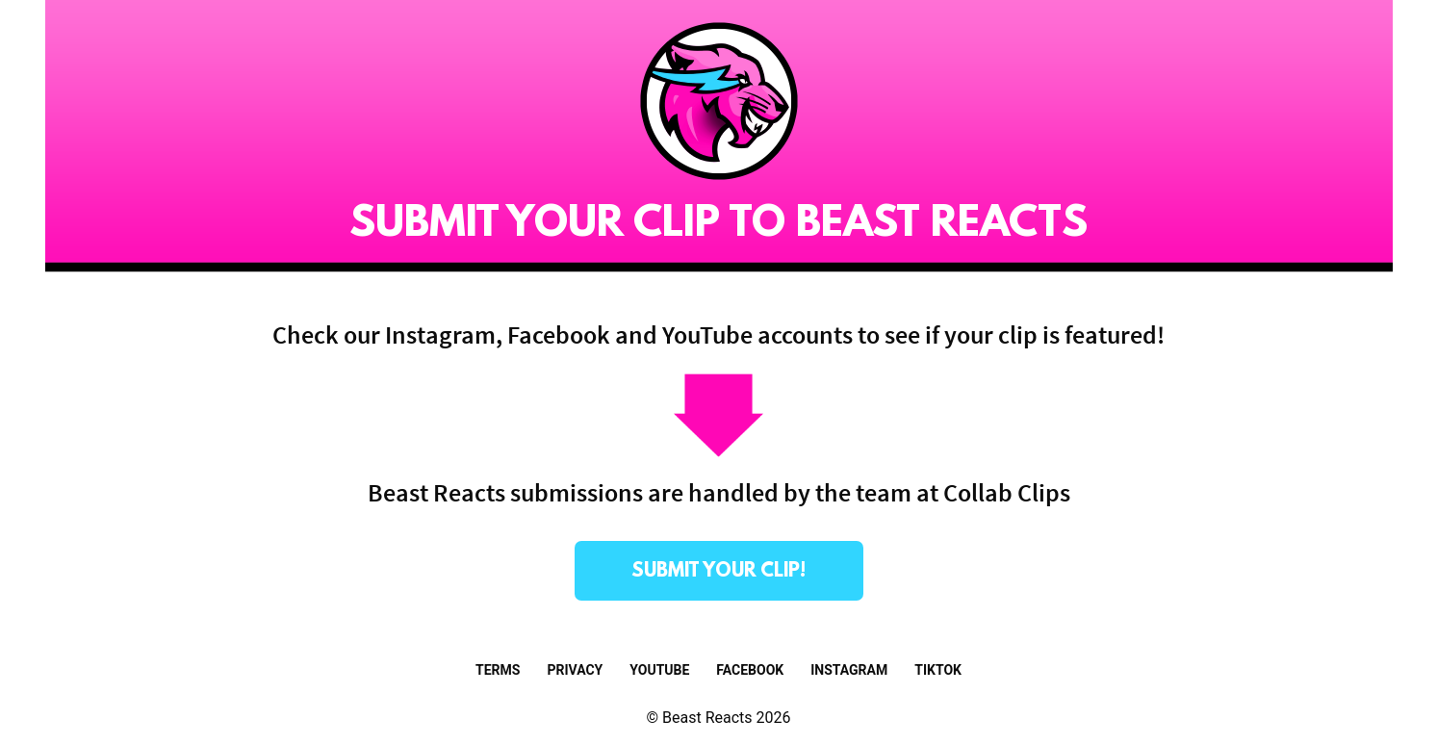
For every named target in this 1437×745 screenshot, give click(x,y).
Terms (497, 670)
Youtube (659, 670)
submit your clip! (718, 571)
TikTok (938, 670)
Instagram (848, 670)
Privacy (575, 670)
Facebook (749, 670)
